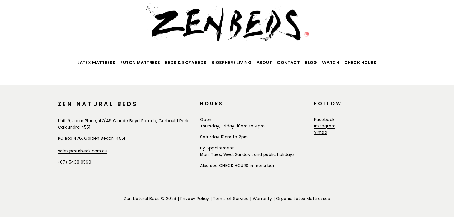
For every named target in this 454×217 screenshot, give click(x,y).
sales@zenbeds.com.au (82, 151)
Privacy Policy (194, 198)
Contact (288, 62)
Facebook (324, 119)
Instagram (324, 126)
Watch (330, 62)
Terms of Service (231, 198)
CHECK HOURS (360, 62)
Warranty (262, 198)
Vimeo (320, 132)
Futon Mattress (140, 62)
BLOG (311, 62)
